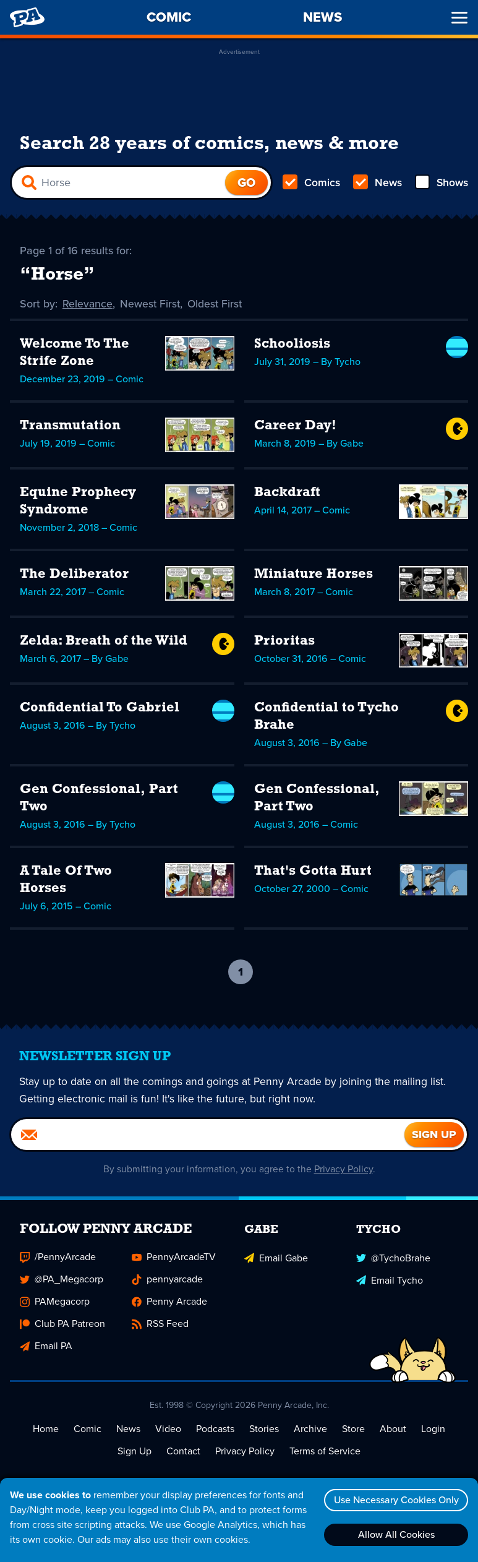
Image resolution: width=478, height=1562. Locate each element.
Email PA (46, 1347)
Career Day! (295, 426)
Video (168, 1430)
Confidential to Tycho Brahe (326, 717)
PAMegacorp (55, 1302)
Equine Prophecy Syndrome (78, 502)
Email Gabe (276, 1258)
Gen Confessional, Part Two (99, 799)
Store (353, 1430)
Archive (310, 1430)
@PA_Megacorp (61, 1280)
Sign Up (134, 1452)
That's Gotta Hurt (313, 872)
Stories (264, 1430)
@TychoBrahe (393, 1258)
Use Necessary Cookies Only (394, 1500)
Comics (312, 183)
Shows (440, 183)
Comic (87, 1430)
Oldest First (217, 304)
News (377, 183)
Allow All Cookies (394, 1534)
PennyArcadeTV (174, 1258)
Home (46, 1430)
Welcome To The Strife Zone (74, 353)
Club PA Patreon (62, 1325)
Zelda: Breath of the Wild (103, 642)
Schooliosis (292, 345)
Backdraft (287, 493)
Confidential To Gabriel (99, 709)
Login (433, 1430)
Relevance (87, 304)
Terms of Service (325, 1452)
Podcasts (215, 1430)
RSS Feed (160, 1325)
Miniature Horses (313, 575)
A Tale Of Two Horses (66, 880)
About (393, 1430)
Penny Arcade (169, 1302)
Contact (183, 1452)
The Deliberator (74, 575)
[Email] (208, 1135)
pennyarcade (167, 1280)
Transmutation (70, 426)
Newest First (151, 304)
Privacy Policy (343, 1170)
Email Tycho (389, 1280)
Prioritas (284, 642)
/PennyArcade (58, 1258)
